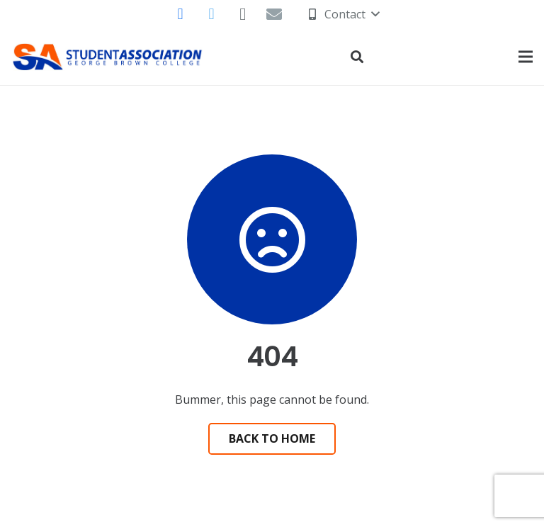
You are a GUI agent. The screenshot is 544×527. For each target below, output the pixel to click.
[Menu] (525, 56)
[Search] (357, 57)
